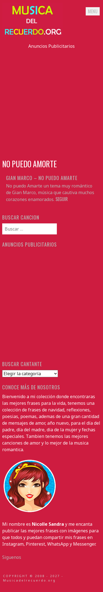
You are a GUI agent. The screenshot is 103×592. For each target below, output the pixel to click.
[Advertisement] (51, 101)
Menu (93, 11)
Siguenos (11, 557)
